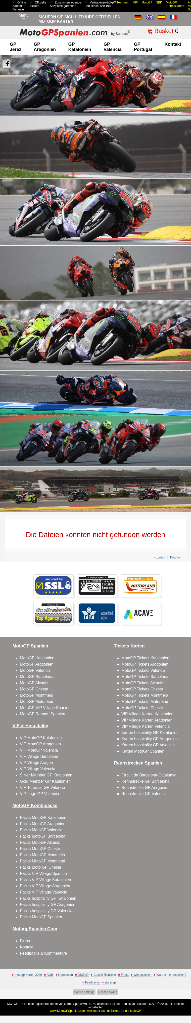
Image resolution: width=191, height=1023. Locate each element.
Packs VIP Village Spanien (43, 873)
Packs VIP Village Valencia (43, 892)
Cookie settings (84, 992)
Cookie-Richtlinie (105, 975)
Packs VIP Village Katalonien (45, 880)
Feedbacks (92, 982)
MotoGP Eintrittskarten (175, 4)
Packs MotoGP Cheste (40, 849)
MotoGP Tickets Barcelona (144, 677)
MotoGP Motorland (36, 701)
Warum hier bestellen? (171, 975)
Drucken (175, 557)
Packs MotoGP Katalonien (43, 817)
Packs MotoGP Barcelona (42, 836)
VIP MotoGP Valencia (39, 750)
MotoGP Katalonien (37, 658)
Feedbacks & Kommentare (43, 953)
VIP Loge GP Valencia (39, 794)
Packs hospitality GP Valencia (46, 911)
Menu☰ (24, 17)
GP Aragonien (45, 47)
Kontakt (173, 44)
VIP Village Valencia (37, 769)
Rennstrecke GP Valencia (144, 794)
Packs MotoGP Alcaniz (40, 842)
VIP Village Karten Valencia (145, 726)
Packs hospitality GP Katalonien (48, 898)
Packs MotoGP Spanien (41, 917)
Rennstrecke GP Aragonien (145, 787)
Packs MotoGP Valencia (41, 830)
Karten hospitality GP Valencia (148, 745)
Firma (25, 941)
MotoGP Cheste (34, 689)
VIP (135, 2)
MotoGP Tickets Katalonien (145, 658)
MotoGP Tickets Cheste (142, 689)
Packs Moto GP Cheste (40, 867)
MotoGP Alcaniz (34, 683)
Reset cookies (107, 992)
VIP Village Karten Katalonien (147, 714)
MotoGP (147, 2)
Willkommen (121, 2)
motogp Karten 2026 (28, 975)
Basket (163, 30)
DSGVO (83, 975)
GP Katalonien (79, 47)
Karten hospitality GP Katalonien (150, 732)
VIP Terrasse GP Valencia (42, 787)
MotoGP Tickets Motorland (144, 701)
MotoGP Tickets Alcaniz (142, 683)
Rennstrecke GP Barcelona (145, 781)
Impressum (65, 975)
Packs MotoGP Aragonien (42, 824)
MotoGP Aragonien (36, 664)
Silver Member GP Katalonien (46, 775)
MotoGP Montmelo (36, 695)
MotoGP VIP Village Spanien (45, 708)
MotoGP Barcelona (36, 677)
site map (110, 982)
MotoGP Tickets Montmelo (144, 695)
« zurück (159, 557)
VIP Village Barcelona (39, 756)
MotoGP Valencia (35, 670)
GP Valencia (113, 47)
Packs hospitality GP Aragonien (47, 904)
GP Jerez (15, 47)
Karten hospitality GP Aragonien (149, 739)
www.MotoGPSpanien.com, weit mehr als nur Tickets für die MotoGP (95, 1011)
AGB (50, 975)
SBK (159, 2)
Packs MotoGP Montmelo (42, 855)
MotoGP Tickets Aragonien (144, 664)
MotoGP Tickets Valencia (143, 670)
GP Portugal (143, 47)
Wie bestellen (142, 975)
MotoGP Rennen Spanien (42, 714)
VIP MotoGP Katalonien (41, 738)
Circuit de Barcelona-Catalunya (148, 775)
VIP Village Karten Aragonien (147, 720)
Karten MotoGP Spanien (142, 751)
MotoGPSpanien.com (97, 1004)
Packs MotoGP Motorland (42, 861)
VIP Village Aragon (36, 763)
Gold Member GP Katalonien (45, 781)
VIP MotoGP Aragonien (40, 744)
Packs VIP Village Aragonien (45, 886)
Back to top (184, 1000)
